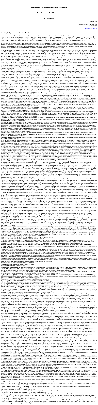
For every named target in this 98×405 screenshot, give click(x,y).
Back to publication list (91, 28)
